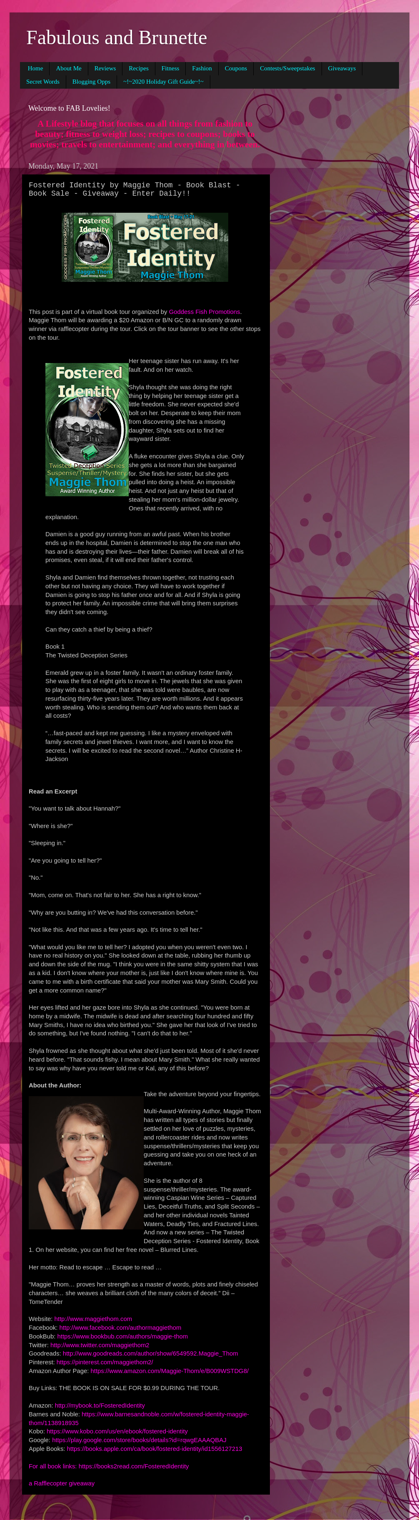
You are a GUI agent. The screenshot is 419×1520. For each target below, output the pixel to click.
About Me (68, 68)
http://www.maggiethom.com (93, 1319)
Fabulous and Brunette (116, 37)
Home (35, 68)
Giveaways (342, 68)
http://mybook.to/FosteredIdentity (100, 1405)
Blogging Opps (91, 81)
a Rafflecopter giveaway (62, 1483)
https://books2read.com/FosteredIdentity (134, 1466)
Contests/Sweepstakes (287, 68)
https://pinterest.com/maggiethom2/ (105, 1362)
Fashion (202, 68)
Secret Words (43, 81)
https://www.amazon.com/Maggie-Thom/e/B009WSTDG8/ (170, 1371)
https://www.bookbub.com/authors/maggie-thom (122, 1336)
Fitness (171, 68)
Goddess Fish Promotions (204, 311)
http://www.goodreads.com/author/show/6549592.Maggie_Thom (150, 1353)
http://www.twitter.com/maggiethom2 (100, 1345)
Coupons (236, 68)
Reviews (105, 68)
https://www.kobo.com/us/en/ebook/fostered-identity (117, 1431)
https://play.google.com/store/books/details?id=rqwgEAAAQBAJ (139, 1440)
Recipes (138, 68)
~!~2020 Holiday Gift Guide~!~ (163, 81)
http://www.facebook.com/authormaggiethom (120, 1327)
